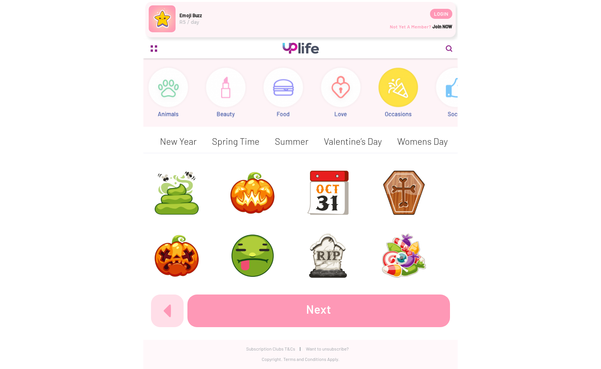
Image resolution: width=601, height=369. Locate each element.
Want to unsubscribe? (327, 348)
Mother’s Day (420, 141)
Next (319, 309)
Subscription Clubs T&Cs (270, 348)
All (157, 141)
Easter (246, 141)
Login (441, 14)
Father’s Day (298, 141)
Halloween (358, 141)
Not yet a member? (421, 26)
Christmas (197, 141)
